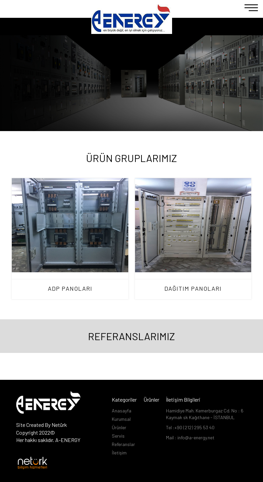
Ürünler (119, 427)
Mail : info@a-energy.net (190, 437)
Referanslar (123, 444)
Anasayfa (121, 410)
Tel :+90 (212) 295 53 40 (190, 427)
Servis (118, 436)
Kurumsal (121, 419)
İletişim (119, 452)
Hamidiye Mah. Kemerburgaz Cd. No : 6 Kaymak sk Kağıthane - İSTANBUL (204, 414)
